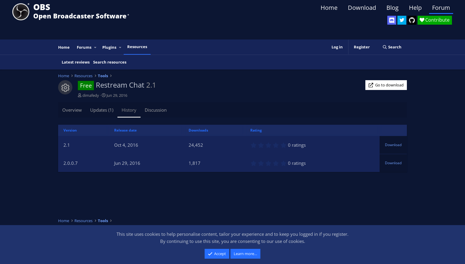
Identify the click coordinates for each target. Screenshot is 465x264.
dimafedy (90, 95)
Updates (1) (101, 110)
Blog (392, 8)
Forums (84, 47)
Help (415, 8)
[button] (95, 47)
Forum (441, 8)
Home (329, 8)
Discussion (156, 110)
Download (362, 8)
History (129, 110)
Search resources (109, 62)
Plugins (109, 47)
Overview (72, 110)
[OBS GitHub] (411, 20)
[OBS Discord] (391, 20)
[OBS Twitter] (401, 20)
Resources (137, 46)
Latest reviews (76, 62)
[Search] (392, 47)
